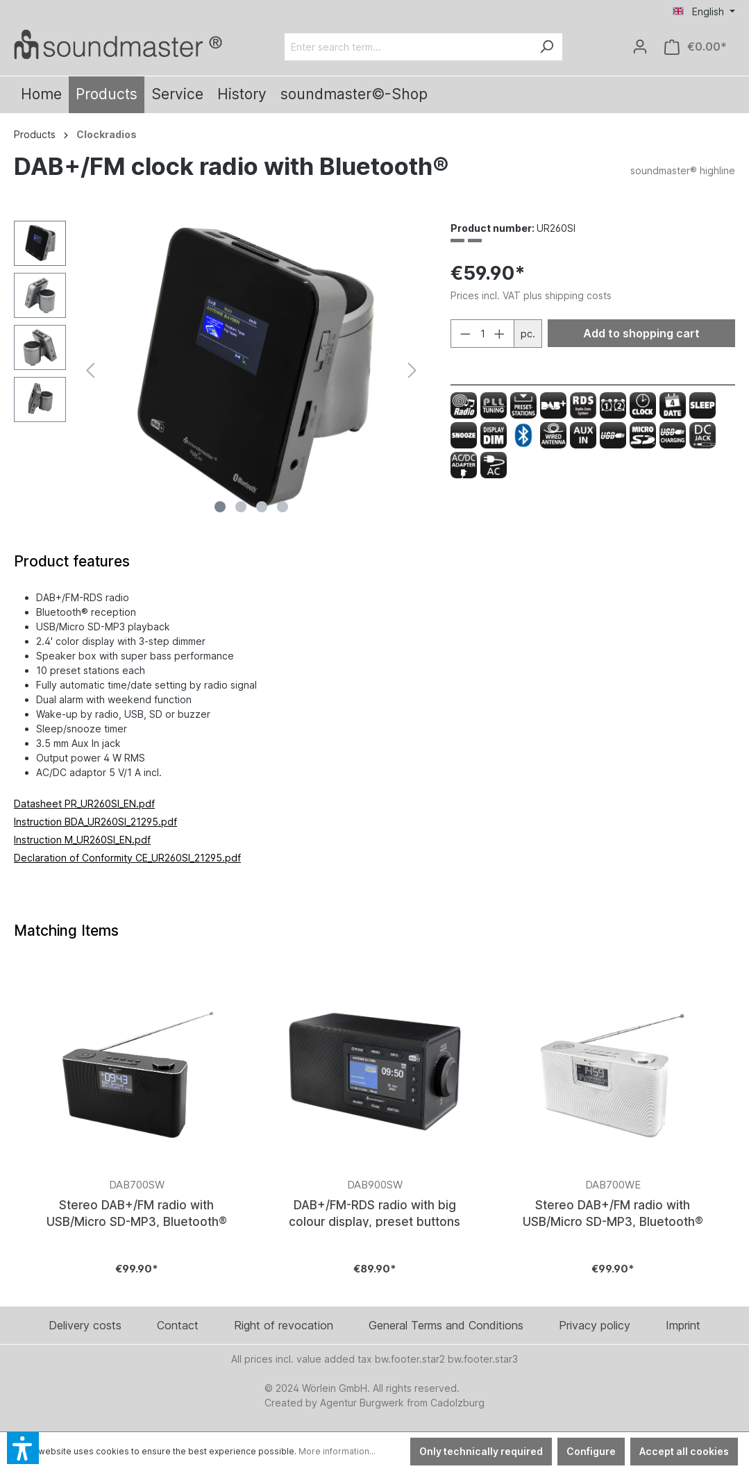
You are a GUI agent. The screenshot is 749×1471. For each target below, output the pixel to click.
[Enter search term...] (408, 46)
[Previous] (90, 370)
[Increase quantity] (499, 333)
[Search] (546, 46)
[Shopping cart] (695, 46)
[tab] (72, 561)
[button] (23, 1448)
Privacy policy (594, 1325)
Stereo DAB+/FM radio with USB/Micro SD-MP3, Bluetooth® (137, 1212)
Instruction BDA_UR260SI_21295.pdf (95, 821)
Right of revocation (283, 1325)
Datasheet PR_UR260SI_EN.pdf (84, 803)
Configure (591, 1451)
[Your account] (640, 46)
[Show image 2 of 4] (240, 506)
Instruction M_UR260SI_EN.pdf (82, 840)
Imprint (683, 1325)
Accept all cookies (684, 1451)
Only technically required (481, 1451)
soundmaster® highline (682, 170)
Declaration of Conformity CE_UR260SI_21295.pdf (127, 858)
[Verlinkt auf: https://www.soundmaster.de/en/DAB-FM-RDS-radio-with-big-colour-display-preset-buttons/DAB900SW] (374, 1133)
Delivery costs (85, 1325)
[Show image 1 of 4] (220, 506)
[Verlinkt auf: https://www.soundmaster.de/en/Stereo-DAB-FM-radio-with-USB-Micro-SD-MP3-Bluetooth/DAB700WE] (612, 1133)
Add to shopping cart (641, 333)
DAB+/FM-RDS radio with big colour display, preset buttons (374, 1212)
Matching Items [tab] (66, 930)
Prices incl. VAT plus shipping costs (531, 295)
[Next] (412, 370)
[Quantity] (482, 333)
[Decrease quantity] (465, 333)
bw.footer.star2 (410, 1359)
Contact (178, 1325)
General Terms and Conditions (446, 1325)
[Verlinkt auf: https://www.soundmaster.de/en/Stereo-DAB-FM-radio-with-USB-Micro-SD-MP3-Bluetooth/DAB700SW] (136, 1133)
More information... (337, 1451)
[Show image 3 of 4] (261, 506)
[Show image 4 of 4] (282, 506)
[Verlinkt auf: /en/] (118, 44)
